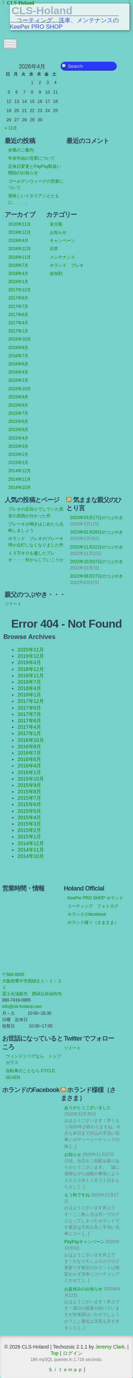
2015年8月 (18, 405)
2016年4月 (18, 372)
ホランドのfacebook (86, 914)
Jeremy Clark (109, 1347)
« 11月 (11, 128)
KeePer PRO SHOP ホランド (95, 897)
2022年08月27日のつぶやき (96, 576)
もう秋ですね (77, 1194)
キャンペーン (62, 240)
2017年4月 (18, 322)
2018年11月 (19, 257)
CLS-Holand (42, 10)
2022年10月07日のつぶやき (96, 561)
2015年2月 (18, 454)
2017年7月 (18, 306)
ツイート (13, 603)
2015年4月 (18, 438)
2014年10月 (19, 487)
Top (55, 1353)
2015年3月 (18, 446)
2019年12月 (19, 232)
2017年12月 (19, 289)
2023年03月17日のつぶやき (96, 517)
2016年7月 (18, 355)
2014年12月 (19, 470)
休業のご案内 (21, 150)
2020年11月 (19, 224)
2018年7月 (18, 265)
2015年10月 (19, 388)
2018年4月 (18, 273)
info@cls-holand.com (22, 1006)
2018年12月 (19, 248)
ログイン (73, 1353)
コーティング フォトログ (92, 906)
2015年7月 (18, 413)
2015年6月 (18, 421)
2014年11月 (19, 479)
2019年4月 (18, 240)
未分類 (56, 224)
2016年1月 (18, 380)
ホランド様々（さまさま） (92, 922)
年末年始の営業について (31, 158)
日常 (54, 248)
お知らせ (58, 232)
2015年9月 (18, 397)
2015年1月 (18, 462)
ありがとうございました (87, 1107)
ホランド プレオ (67, 265)
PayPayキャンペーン (84, 1241)
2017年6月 (18, 314)
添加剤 (56, 273)
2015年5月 (18, 429)
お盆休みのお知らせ (83, 1288)
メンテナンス (62, 257)
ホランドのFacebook (31, 1089)
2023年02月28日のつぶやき (96, 532)
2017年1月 (18, 331)
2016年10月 (19, 339)
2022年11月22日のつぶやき (96, 547)
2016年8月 (18, 347)
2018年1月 (18, 281)
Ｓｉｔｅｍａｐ (65, 1369)
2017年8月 (18, 298)
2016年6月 (18, 364)
